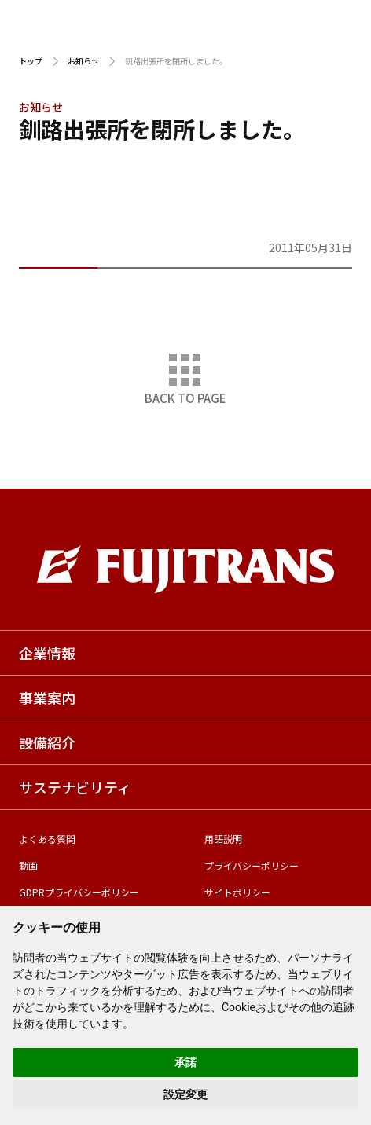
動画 (28, 865)
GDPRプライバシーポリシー (79, 892)
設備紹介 (47, 742)
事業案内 (47, 697)
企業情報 (47, 653)
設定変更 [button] (185, 1094)
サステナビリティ (75, 787)
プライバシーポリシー (251, 865)
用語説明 (223, 838)
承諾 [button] (185, 1062)
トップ (30, 61)
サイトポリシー (237, 892)
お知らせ (83, 61)
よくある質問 (47, 838)
